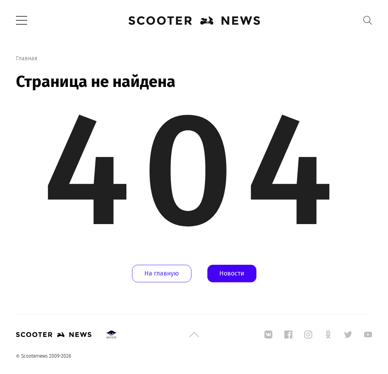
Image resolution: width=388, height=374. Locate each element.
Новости (231, 273)
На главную (161, 273)
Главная (26, 58)
